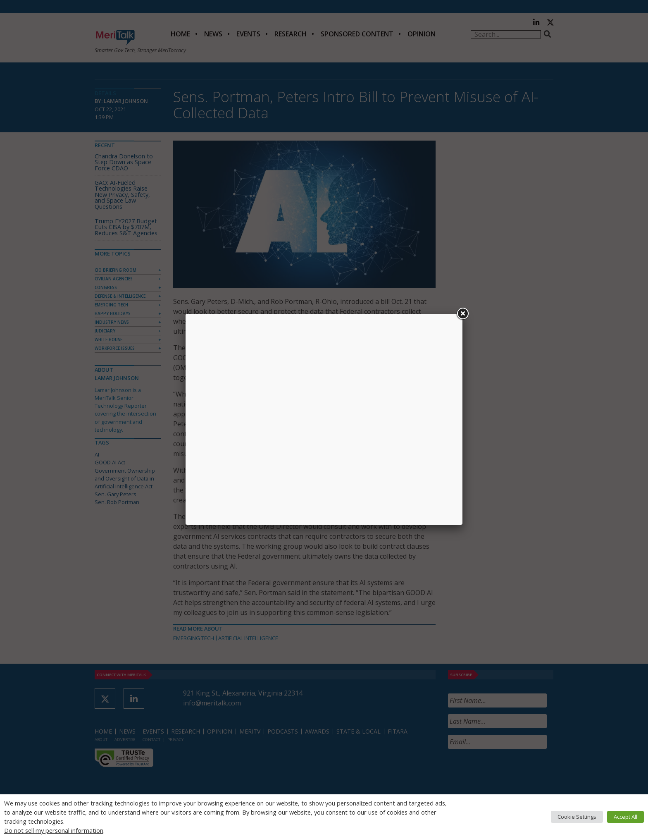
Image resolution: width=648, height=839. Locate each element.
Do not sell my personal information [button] (53, 830)
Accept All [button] (625, 816)
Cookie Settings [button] (576, 816)
